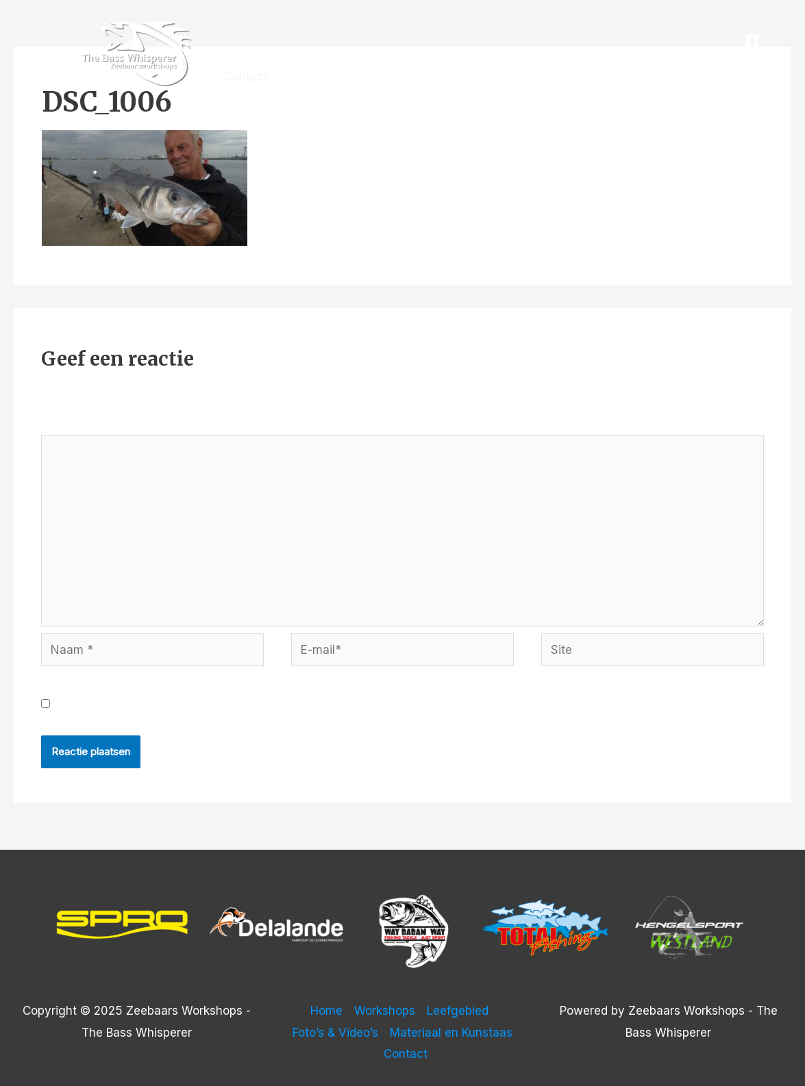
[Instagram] (756, 62)
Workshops (310, 25)
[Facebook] (752, 41)
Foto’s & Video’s (491, 25)
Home (240, 25)
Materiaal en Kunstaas (619, 25)
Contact (246, 77)
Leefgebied (394, 25)
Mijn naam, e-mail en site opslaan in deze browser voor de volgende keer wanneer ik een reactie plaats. (346, 704)
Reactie (66, 424)
